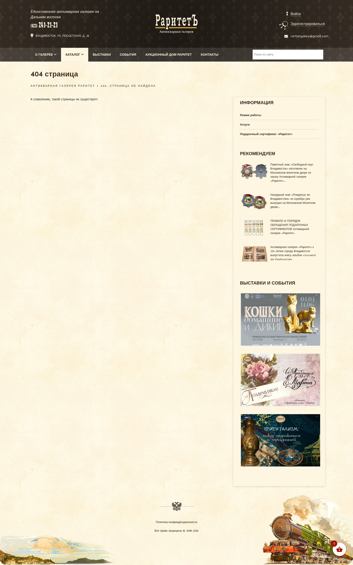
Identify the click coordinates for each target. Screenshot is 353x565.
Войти (296, 14)
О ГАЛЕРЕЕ (46, 55)
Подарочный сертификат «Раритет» (266, 134)
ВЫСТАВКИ (102, 55)
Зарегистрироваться (308, 24)
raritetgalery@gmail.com (309, 36)
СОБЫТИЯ (128, 55)
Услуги (245, 124)
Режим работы (250, 115)
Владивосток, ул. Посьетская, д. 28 (62, 35)
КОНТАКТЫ (209, 55)
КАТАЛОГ (75, 55)
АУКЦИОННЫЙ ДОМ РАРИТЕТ (168, 55)
